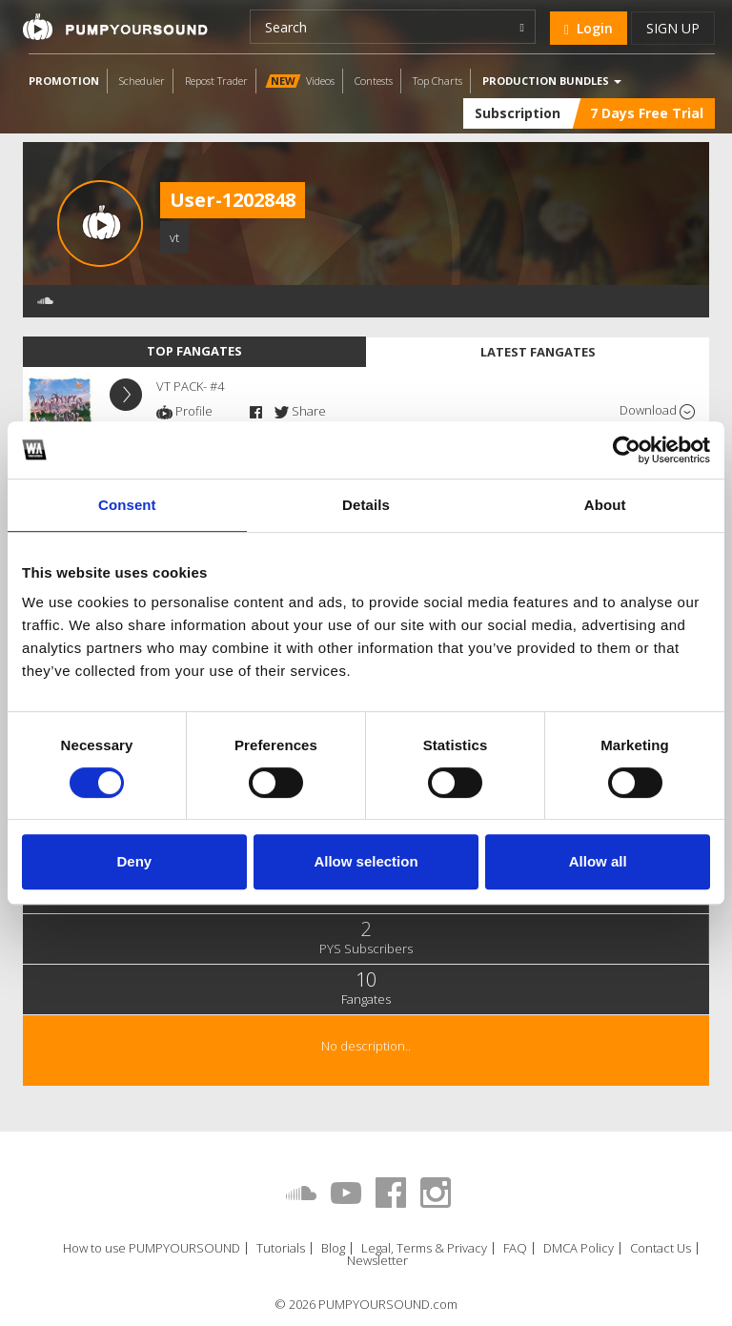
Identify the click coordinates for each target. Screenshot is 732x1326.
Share (300, 410)
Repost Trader (216, 80)
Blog (333, 1248)
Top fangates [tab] (194, 350)
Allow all (598, 861)
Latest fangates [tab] (538, 351)
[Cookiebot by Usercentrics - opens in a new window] (626, 450)
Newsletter (377, 1261)
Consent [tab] (127, 505)
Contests (374, 80)
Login (588, 28)
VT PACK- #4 (190, 386)
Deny (134, 861)
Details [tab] (366, 505)
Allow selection (365, 861)
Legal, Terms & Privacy (424, 1248)
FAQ (515, 1248)
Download (657, 410)
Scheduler (142, 80)
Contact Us (660, 1248)
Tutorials (280, 1248)
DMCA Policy (578, 1248)
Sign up (673, 28)
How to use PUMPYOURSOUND (151, 1248)
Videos (300, 80)
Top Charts (437, 80)
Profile (184, 410)
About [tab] (605, 505)
